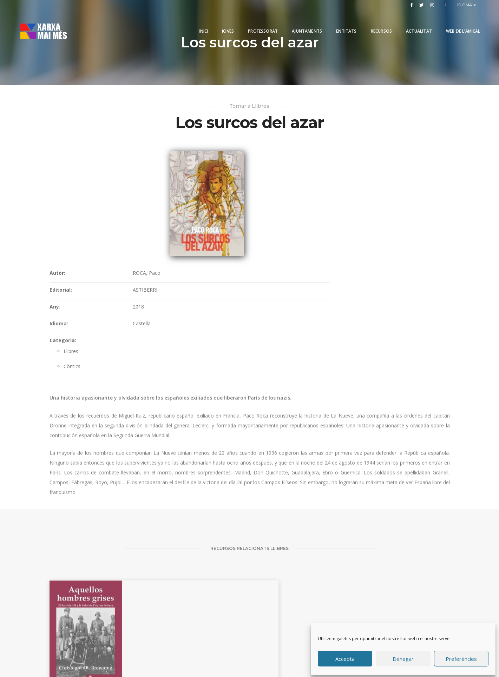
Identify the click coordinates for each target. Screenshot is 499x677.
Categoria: (234, 240)
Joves (219, 22)
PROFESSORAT (254, 22)
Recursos (371, 22)
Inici (194, 22)
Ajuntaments (298, 22)
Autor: (228, 173)
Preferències (461, 657)
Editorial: (232, 189)
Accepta (345, 657)
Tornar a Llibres (250, 108)
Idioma (465, 4)
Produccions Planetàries (259, 650)
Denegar (403, 657)
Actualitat (409, 22)
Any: (226, 206)
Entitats (337, 22)
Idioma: (230, 223)
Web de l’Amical (453, 22)
